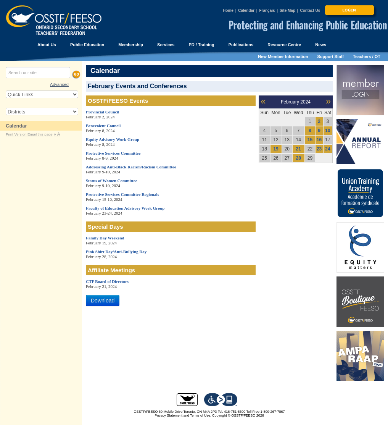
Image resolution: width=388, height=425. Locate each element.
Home (228, 10)
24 (327, 149)
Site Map (287, 10)
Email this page (40, 134)
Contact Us (310, 10)
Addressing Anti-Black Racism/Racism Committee (131, 167)
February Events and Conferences (137, 86)
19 (275, 149)
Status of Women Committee (111, 180)
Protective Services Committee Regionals (122, 194)
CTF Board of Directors (107, 281)
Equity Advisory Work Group (112, 139)
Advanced (59, 84)
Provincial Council (102, 112)
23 (319, 149)
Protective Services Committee (113, 153)
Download (102, 300)
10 (327, 130)
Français (267, 10)
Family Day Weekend (105, 238)
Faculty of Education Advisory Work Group (125, 208)
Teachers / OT (366, 56)
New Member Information (283, 56)
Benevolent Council (103, 125)
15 (310, 139)
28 (298, 158)
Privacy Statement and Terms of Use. (183, 415)
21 (298, 149)
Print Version (16, 134)
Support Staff (330, 56)
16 (319, 139)
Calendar (246, 10)
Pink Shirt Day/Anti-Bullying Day (116, 251)
